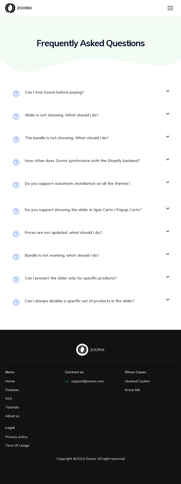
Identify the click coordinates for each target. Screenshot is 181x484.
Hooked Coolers (137, 381)
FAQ (8, 398)
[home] (18, 8)
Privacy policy (16, 436)
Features (12, 390)
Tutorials (12, 407)
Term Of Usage (17, 445)
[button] (170, 8)
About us (12, 416)
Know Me (132, 390)
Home (10, 381)
